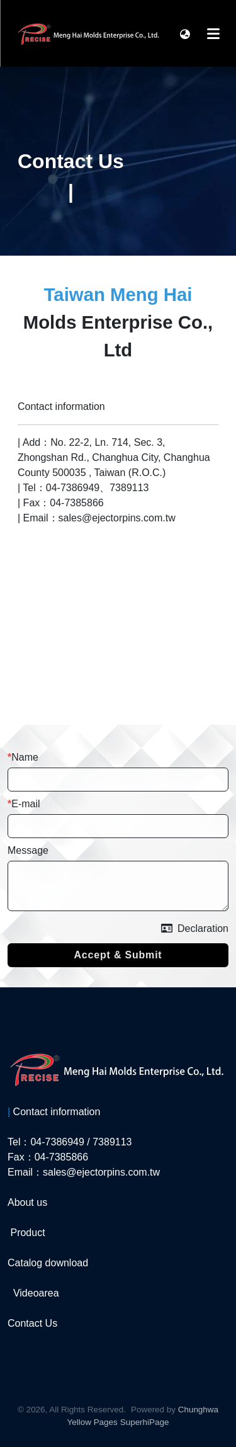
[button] (185, 33)
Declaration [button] (194, 928)
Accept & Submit (118, 955)
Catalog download (48, 1262)
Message (28, 850)
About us (27, 1202)
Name (24, 757)
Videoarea (36, 1293)
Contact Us (32, 1323)
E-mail (25, 803)
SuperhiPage (144, 1422)
